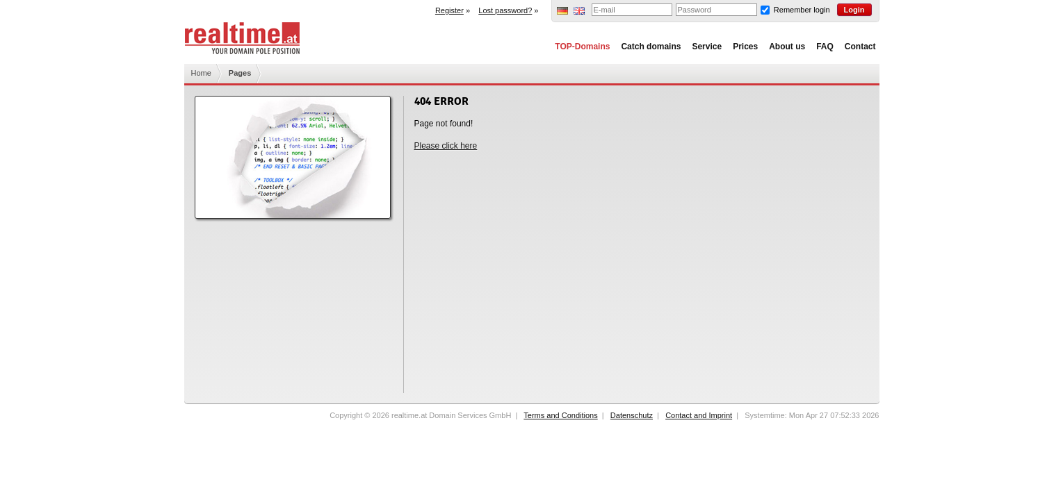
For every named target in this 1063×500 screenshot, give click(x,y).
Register (449, 10)
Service (707, 46)
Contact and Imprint (698, 415)
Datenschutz (631, 415)
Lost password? (505, 10)
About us (787, 46)
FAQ (825, 46)
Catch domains (651, 46)
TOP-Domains (582, 46)
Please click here (446, 146)
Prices (745, 46)
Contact (860, 46)
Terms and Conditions (560, 415)
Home (201, 73)
